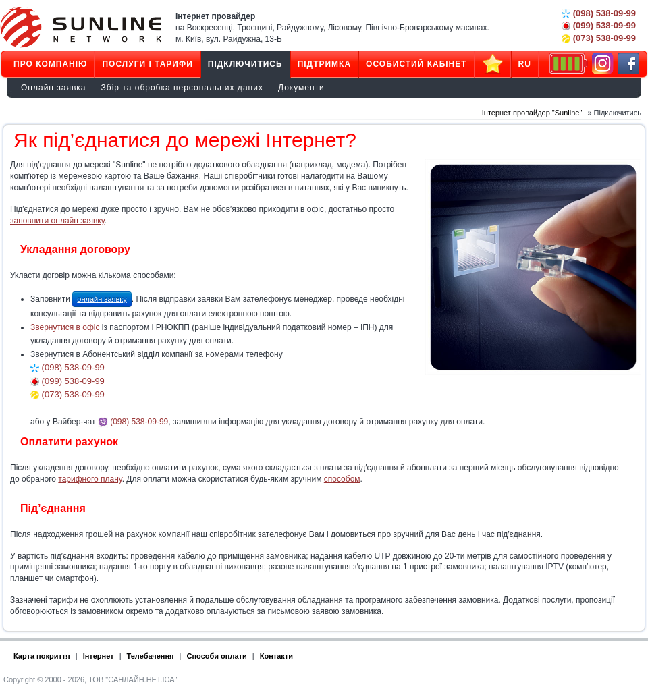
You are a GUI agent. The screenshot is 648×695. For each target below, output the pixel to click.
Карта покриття (42, 656)
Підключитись (245, 64)
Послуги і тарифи (147, 64)
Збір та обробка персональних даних (182, 88)
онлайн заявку (101, 299)
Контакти (276, 656)
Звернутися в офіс (64, 327)
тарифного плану (90, 479)
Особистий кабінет (416, 64)
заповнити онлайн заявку (57, 220)
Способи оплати (217, 656)
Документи (301, 88)
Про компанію (50, 64)
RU (524, 64)
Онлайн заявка (54, 88)
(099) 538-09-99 (599, 25)
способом (342, 479)
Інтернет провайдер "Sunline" (532, 113)
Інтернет (98, 656)
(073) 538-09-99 (599, 38)
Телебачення (150, 656)
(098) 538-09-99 (599, 13)
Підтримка (324, 64)
